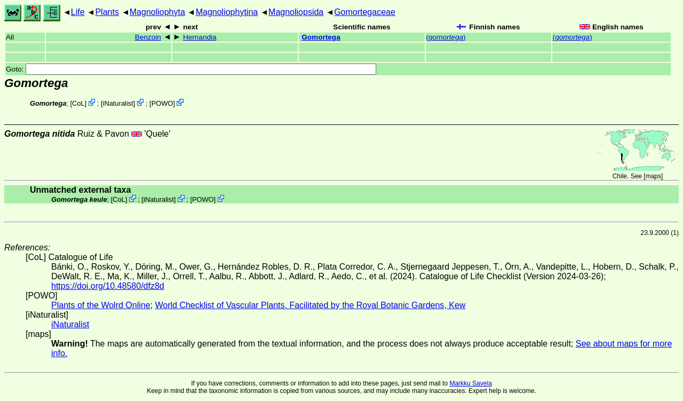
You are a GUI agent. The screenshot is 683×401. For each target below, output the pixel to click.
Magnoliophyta (157, 12)
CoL (78, 103)
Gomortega (320, 37)
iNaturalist (118, 103)
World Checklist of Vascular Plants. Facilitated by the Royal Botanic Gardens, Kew (310, 305)
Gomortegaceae (364, 12)
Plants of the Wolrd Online (100, 305)
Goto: (191, 69)
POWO (162, 103)
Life (78, 12)
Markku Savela (470, 383)
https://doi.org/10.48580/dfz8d (107, 285)
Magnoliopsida (295, 12)
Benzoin (148, 37)
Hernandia (200, 37)
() (446, 37)
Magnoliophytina (227, 12)
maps (653, 176)
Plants (106, 12)
